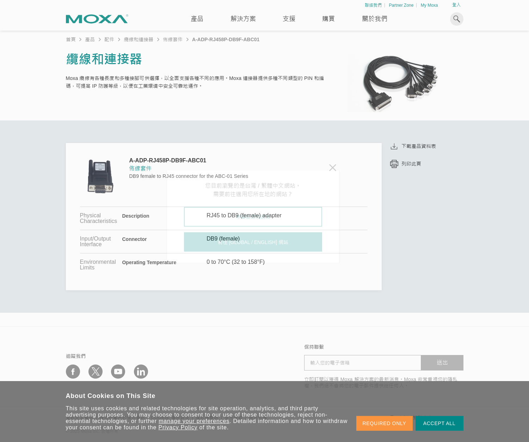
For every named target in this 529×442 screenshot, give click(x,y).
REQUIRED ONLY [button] (384, 423)
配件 (109, 39)
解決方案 (243, 19)
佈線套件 (173, 39)
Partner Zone (401, 5)
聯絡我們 (373, 5)
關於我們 (374, 19)
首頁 (71, 39)
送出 (442, 363)
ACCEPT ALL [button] (439, 423)
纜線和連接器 (138, 39)
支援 (289, 19)
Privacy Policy (178, 427)
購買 (328, 19)
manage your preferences (194, 421)
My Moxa (429, 5)
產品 (90, 39)
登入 (456, 5)
